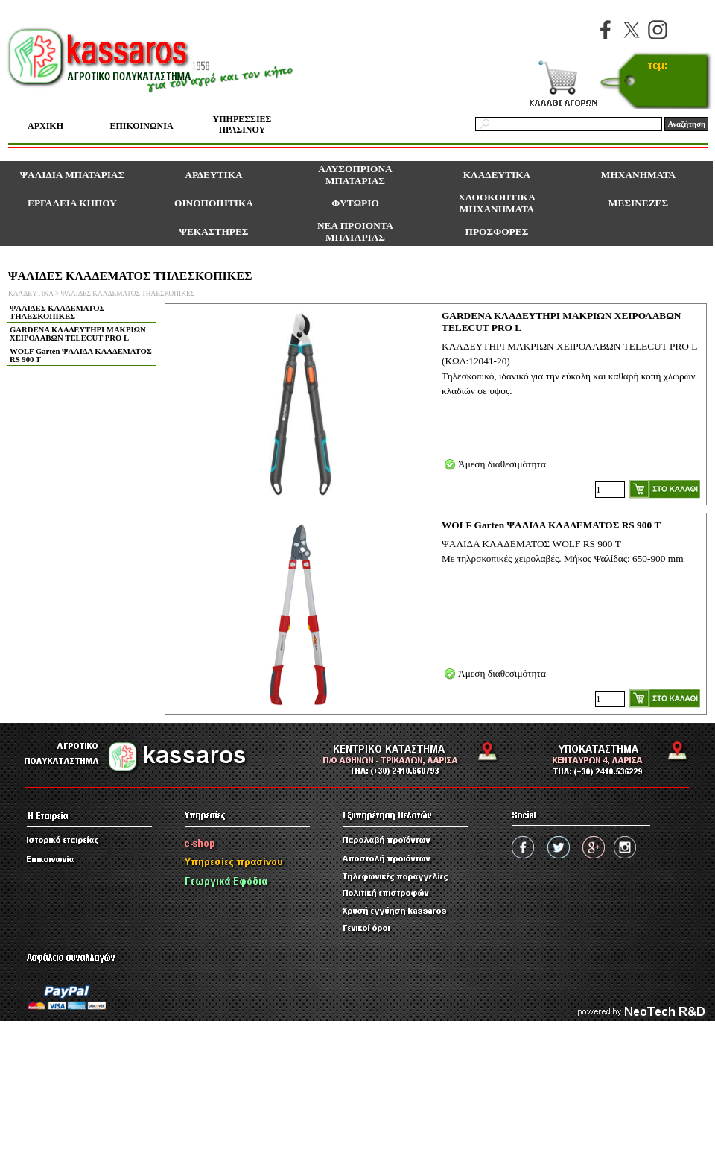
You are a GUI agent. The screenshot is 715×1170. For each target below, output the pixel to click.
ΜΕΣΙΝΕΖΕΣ (638, 203)
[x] (631, 30)
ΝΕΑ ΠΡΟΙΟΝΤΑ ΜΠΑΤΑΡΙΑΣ (355, 231)
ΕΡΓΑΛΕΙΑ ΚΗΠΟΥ (72, 203)
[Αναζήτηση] (568, 124)
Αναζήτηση (686, 124)
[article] (436, 404)
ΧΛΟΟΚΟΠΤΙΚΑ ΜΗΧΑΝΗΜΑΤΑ (497, 203)
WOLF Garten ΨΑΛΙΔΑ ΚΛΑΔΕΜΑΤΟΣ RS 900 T (81, 355)
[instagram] (657, 30)
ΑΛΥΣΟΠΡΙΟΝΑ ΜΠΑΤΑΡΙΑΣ (355, 174)
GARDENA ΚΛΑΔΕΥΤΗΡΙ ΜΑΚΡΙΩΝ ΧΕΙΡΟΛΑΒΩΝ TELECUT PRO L (78, 334)
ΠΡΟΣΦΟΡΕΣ (497, 231)
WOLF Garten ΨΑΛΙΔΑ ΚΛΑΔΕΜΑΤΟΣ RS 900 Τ (551, 525)
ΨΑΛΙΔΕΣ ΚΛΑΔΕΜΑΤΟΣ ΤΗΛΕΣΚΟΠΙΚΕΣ (127, 293)
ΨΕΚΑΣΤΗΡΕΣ (214, 231)
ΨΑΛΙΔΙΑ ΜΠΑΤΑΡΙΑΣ (72, 174)
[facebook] (605, 30)
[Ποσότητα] (610, 489)
